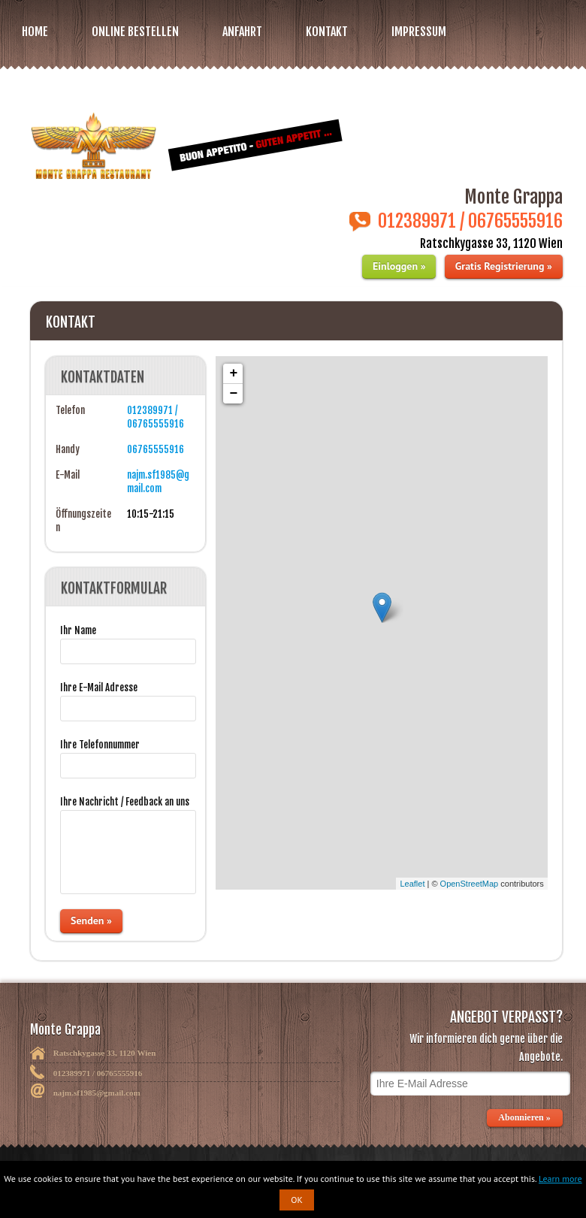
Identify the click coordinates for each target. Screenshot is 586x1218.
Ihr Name (78, 630)
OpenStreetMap (469, 883)
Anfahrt (242, 31)
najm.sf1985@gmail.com (96, 1092)
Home (35, 31)
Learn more (560, 1178)
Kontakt (327, 31)
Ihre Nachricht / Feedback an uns (124, 802)
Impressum (418, 31)
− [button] (233, 394)
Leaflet (412, 883)
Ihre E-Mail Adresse (98, 688)
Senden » (91, 920)
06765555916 (155, 449)
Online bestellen (135, 31)
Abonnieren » (524, 1117)
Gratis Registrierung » (503, 266)
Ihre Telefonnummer (100, 745)
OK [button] (297, 1199)
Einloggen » (399, 266)
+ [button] (233, 373)
